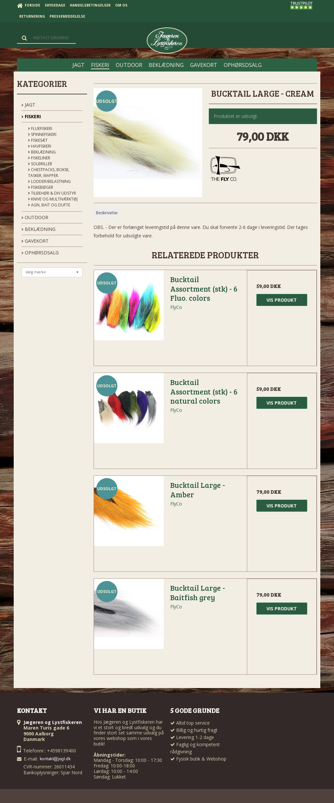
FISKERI (31, 116)
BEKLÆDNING (38, 229)
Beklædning (42, 152)
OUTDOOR (35, 217)
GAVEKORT (35, 241)
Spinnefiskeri (42, 134)
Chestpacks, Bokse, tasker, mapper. (48, 172)
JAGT (28, 105)
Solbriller (40, 164)
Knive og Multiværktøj (53, 199)
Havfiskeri (39, 146)
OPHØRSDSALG (40, 252)
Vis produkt (281, 300)
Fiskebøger (40, 187)
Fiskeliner (39, 158)
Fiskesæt (38, 140)
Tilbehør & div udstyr (52, 193)
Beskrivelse (107, 213)
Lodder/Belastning (49, 181)
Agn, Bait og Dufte (49, 205)
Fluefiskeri (40, 128)
